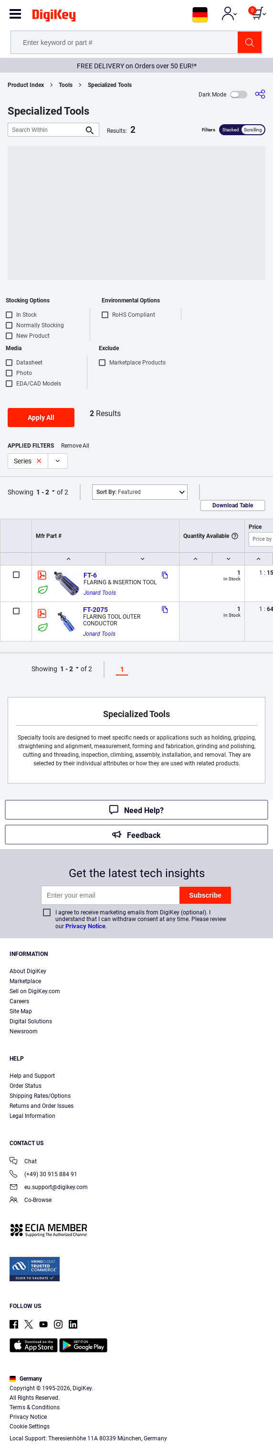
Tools (66, 85)
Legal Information (32, 1116)
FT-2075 (95, 609)
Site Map (21, 1011)
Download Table (232, 505)
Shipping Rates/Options (40, 1096)
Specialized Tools (110, 85)
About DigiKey (28, 971)
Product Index (26, 85)
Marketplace (25, 981)
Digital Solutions (31, 1021)
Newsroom (24, 1031)
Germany (26, 1378)
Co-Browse (31, 1200)
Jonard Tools (100, 593)
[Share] (260, 94)
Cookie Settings (30, 1426)
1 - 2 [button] (42, 492)
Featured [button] (118, 492)
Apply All (41, 417)
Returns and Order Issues (42, 1106)
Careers (19, 1001)
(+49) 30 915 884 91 (43, 1175)
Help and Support (32, 1076)
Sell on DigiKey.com (35, 991)
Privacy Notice (85, 926)
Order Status (26, 1086)
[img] (53, 17)
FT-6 (90, 575)
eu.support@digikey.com (49, 1187)
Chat (23, 1162)
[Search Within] (46, 129)
